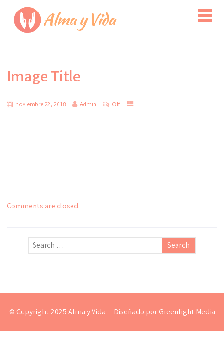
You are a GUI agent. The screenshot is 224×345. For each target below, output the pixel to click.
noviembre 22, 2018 (40, 104)
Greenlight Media (187, 312)
